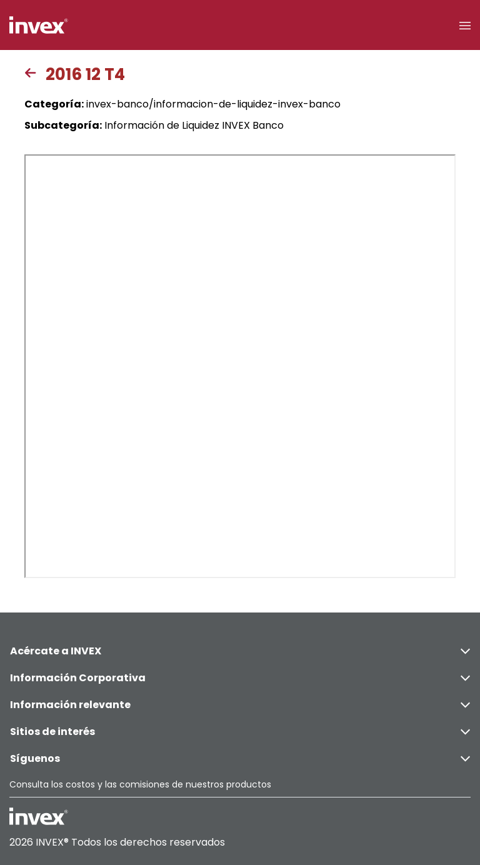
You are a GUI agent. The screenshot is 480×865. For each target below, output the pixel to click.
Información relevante (240, 705)
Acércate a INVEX (240, 651)
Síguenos (240, 758)
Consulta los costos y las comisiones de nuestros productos (140, 784)
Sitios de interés (240, 731)
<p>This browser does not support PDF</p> (240, 366)
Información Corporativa (240, 678)
